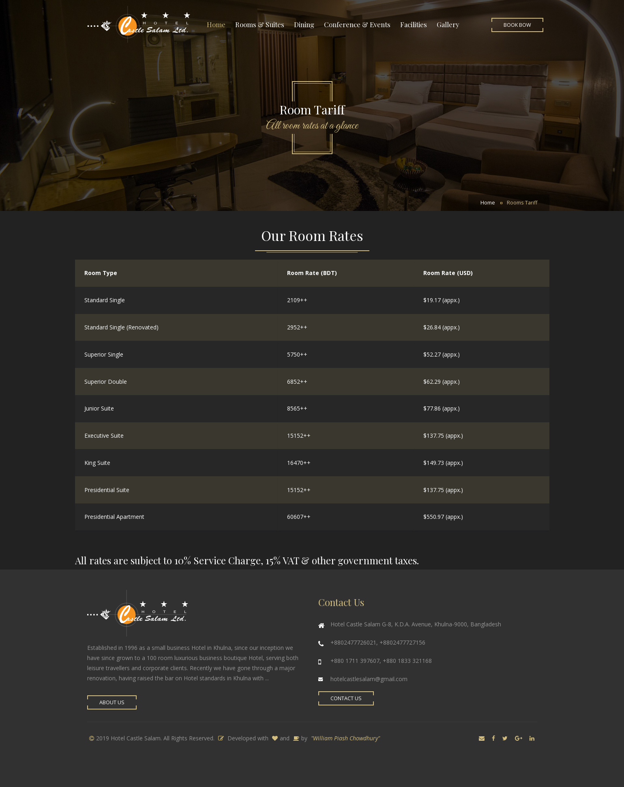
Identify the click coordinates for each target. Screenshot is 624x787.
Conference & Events (357, 24)
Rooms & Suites (259, 24)
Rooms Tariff (522, 202)
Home (216, 24)
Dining (304, 24)
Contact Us (346, 698)
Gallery (448, 24)
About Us (111, 702)
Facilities (413, 24)
